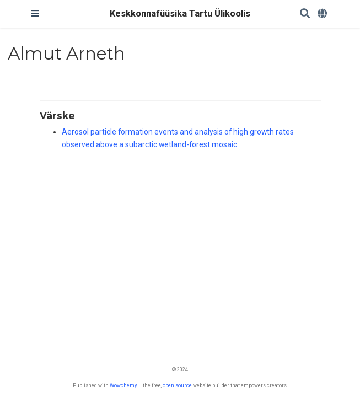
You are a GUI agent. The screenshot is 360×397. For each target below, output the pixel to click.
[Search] (305, 14)
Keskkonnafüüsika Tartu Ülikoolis (180, 13)
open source (177, 385)
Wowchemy (123, 385)
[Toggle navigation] (35, 13)
